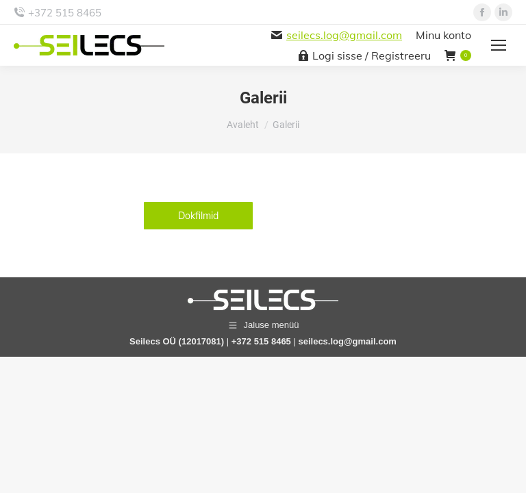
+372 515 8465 (64, 12)
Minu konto (443, 35)
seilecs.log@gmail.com (344, 35)
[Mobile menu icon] (498, 45)
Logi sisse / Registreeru (364, 55)
